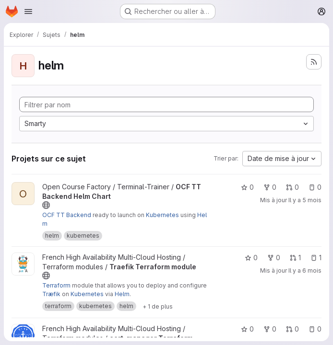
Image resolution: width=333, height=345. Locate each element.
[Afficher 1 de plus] (157, 306)
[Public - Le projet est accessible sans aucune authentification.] (46, 205)
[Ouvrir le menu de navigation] (28, 11)
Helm (122, 294)
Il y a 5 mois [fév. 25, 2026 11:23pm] (304, 200)
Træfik (51, 294)
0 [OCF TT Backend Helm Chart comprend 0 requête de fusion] (292, 187)
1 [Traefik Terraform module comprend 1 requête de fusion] (295, 257)
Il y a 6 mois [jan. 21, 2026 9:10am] (304, 270)
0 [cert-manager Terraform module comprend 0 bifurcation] (269, 329)
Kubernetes (162, 214)
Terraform (56, 285)
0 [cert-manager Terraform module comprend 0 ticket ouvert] (315, 329)
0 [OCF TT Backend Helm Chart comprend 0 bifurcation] (269, 187)
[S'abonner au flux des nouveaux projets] (313, 61)
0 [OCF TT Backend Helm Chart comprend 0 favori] (247, 187)
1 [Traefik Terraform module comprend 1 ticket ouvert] (315, 257)
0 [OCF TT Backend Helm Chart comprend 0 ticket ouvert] (315, 187)
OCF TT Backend (66, 214)
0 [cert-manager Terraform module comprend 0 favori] (247, 329)
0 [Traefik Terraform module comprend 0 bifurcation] (273, 257)
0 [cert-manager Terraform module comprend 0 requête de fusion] (292, 329)
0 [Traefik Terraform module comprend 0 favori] (251, 257)
